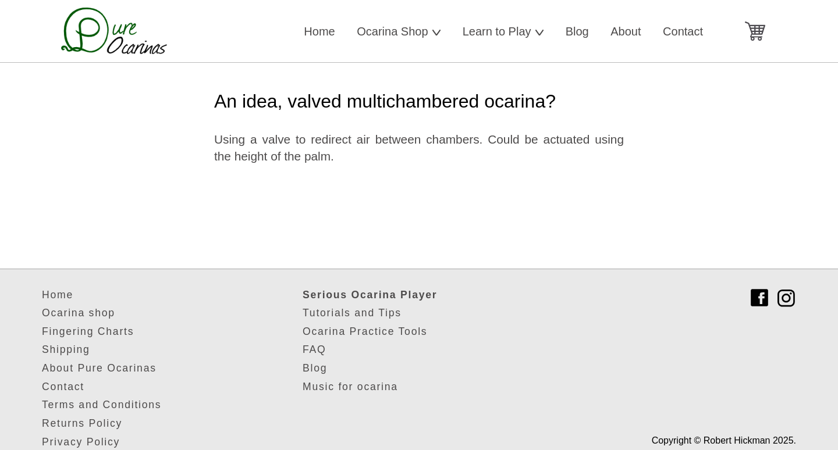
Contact (683, 31)
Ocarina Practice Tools (365, 331)
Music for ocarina (350, 386)
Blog (577, 31)
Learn (503, 31)
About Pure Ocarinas (99, 368)
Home (319, 31)
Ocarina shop (78, 313)
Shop (399, 31)
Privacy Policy (81, 442)
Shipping (66, 349)
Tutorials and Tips (352, 313)
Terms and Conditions (101, 404)
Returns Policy (82, 423)
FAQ (314, 349)
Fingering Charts (88, 331)
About (625, 31)
